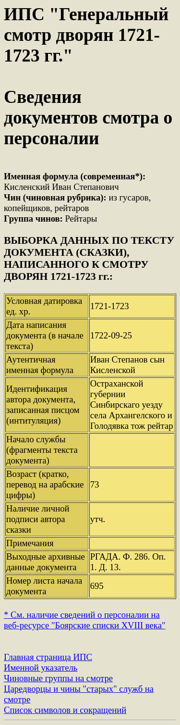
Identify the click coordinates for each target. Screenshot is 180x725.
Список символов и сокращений (65, 710)
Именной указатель (40, 667)
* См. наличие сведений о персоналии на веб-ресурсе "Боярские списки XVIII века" (85, 620)
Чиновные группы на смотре (58, 678)
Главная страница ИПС (48, 657)
